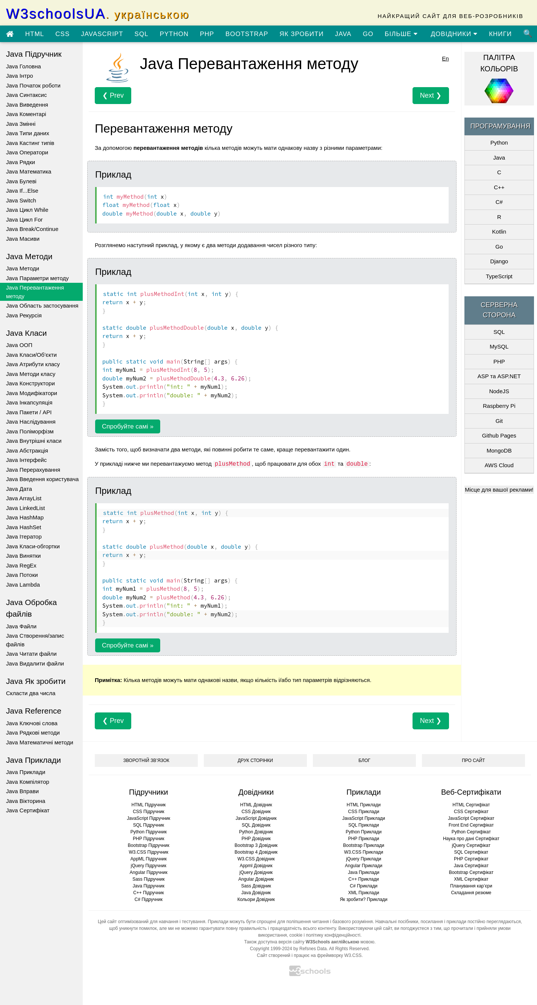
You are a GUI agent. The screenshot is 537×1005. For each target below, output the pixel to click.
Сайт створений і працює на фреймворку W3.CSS (309, 955)
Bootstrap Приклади (363, 845)
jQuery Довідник (256, 872)
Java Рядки (20, 162)
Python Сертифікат (471, 831)
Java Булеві (21, 181)
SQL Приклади (363, 825)
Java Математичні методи (39, 742)
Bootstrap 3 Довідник (256, 845)
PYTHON (174, 34)
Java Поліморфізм (30, 431)
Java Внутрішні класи (34, 441)
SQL (142, 34)
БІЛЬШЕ (401, 34)
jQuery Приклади (363, 859)
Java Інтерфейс (26, 460)
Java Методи (22, 268)
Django (499, 261)
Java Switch (21, 200)
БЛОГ (364, 760)
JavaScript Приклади (363, 818)
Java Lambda (23, 584)
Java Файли (21, 626)
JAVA (343, 34)
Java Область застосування (42, 305)
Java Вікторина (25, 801)
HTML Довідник (256, 804)
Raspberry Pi (499, 406)
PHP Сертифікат (471, 859)
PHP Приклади (363, 838)
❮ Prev (113, 95)
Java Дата (19, 489)
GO (368, 34)
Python (499, 142)
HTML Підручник (148, 804)
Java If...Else (22, 190)
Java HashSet (23, 527)
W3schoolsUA (98, 14)
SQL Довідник (256, 825)
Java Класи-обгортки (33, 546)
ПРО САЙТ (473, 760)
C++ (499, 187)
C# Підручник (148, 899)
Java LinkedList (25, 508)
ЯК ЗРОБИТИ (301, 34)
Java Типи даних (27, 133)
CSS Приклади (363, 811)
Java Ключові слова (32, 723)
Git (499, 421)
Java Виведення (27, 104)
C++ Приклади (364, 879)
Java (499, 157)
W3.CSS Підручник (148, 852)
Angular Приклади (363, 865)
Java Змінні (20, 124)
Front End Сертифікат (471, 825)
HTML (34, 34)
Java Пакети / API (29, 412)
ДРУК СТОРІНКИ (255, 760)
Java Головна (23, 66)
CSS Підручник (148, 811)
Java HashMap (25, 517)
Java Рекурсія (24, 315)
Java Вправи (22, 791)
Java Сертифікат (28, 810)
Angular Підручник (148, 872)
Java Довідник (256, 892)
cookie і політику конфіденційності (324, 935)
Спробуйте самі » (127, 426)
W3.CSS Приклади (363, 852)
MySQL (499, 346)
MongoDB (499, 450)
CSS (62, 34)
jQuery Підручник (148, 865)
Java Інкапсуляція (29, 402)
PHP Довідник (255, 838)
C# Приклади (363, 886)
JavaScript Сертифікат (471, 818)
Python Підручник (148, 831)
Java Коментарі (26, 114)
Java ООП (19, 345)
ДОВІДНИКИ (454, 34)
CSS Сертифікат (471, 811)
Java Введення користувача (42, 479)
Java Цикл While (27, 210)
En (445, 58)
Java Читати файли (31, 653)
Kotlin (499, 231)
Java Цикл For (24, 219)
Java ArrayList (23, 498)
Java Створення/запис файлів (35, 639)
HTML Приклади (364, 804)
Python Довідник (256, 831)
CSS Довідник (256, 811)
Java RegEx (21, 565)
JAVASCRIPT (102, 34)
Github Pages (499, 435)
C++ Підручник (148, 892)
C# (499, 202)
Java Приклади (25, 772)
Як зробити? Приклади (364, 899)
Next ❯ (430, 95)
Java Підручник (148, 886)
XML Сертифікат (471, 879)
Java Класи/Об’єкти (31, 355)
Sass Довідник (256, 886)
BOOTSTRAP (246, 34)
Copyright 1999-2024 (271, 948)
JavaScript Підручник (148, 818)
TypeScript (499, 276)
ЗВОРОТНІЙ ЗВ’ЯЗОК (146, 760)
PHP (207, 34)
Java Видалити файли (35, 663)
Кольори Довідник (256, 899)
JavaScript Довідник (256, 818)
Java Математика (28, 171)
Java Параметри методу (37, 278)
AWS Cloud (499, 465)
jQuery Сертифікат (471, 845)
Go (499, 246)
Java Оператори (27, 152)
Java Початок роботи (33, 85)
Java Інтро (19, 75)
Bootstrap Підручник (148, 845)
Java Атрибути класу (33, 364)
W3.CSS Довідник (256, 859)
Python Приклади (363, 831)
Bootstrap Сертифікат (471, 872)
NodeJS (499, 391)
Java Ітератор (24, 536)
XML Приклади (363, 892)
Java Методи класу (30, 374)
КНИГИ (500, 34)
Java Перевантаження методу (35, 291)
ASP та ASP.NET (499, 376)
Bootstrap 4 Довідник (256, 852)
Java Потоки (22, 575)
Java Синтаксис (26, 95)
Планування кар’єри (471, 886)
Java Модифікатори (31, 393)
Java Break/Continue (32, 229)
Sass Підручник (148, 879)
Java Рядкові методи (33, 732)
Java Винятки (23, 555)
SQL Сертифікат (471, 852)
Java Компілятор (27, 782)
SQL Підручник (148, 825)
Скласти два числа (30, 693)
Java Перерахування (33, 469)
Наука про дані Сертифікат (471, 838)
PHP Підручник (148, 838)
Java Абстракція (27, 450)
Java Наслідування (31, 421)
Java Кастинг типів (30, 143)
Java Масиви (22, 238)
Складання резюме (471, 892)
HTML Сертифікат (471, 804)
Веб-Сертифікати (471, 792)
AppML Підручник (148, 859)
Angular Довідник (256, 879)
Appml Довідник (256, 865)
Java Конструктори (30, 383)
